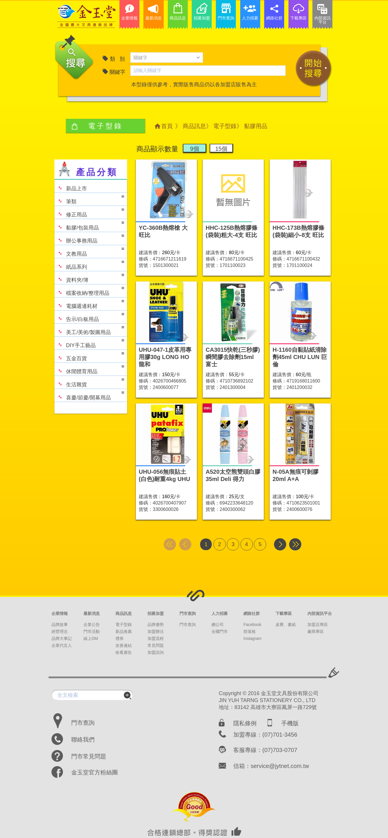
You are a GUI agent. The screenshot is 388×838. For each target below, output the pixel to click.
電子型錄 (224, 126)
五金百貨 (89, 355)
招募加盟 (155, 613)
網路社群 (251, 613)
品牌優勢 (155, 624)
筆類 (89, 198)
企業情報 (59, 613)
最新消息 (91, 613)
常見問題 (155, 645)
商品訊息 (194, 126)
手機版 (290, 723)
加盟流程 (155, 638)
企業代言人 (61, 645)
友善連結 (123, 645)
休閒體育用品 (89, 368)
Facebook (252, 624)
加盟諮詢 (155, 652)
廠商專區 (315, 631)
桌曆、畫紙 (285, 624)
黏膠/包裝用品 (89, 225)
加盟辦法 (155, 631)
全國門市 (219, 631)
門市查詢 (187, 613)
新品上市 (70, 185)
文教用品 (89, 251)
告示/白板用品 (89, 316)
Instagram (252, 638)
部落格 (249, 631)
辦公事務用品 (89, 238)
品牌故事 (59, 624)
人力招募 (219, 613)
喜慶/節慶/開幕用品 (89, 395)
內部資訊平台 (319, 613)
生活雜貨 (89, 381)
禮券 (119, 638)
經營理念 (59, 631)
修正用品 (89, 212)
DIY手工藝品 (89, 342)
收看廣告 (123, 652)
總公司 (217, 624)
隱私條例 (245, 723)
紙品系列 (89, 264)
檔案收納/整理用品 (89, 290)
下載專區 (283, 613)
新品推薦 (123, 631)
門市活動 (91, 631)
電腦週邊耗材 (89, 303)
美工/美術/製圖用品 (89, 329)
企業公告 (91, 624)
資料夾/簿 (89, 277)
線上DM (90, 638)
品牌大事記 (61, 638)
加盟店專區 (317, 624)
